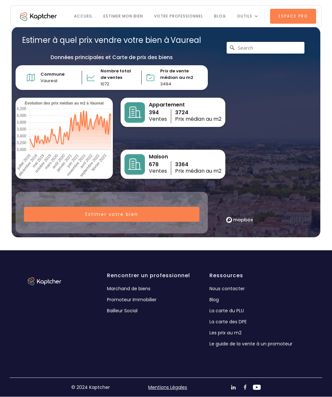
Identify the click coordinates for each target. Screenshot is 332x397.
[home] (37, 16)
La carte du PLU (226, 310)
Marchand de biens (128, 288)
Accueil (83, 16)
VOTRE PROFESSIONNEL (178, 16)
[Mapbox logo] (239, 220)
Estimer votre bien (111, 214)
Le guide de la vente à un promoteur (250, 343)
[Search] (265, 48)
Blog (220, 16)
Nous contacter (227, 288)
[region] (266, 132)
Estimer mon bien (123, 16)
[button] (248, 16)
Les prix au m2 (225, 332)
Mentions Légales (167, 387)
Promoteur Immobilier (132, 299)
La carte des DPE (228, 321)
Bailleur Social (122, 310)
